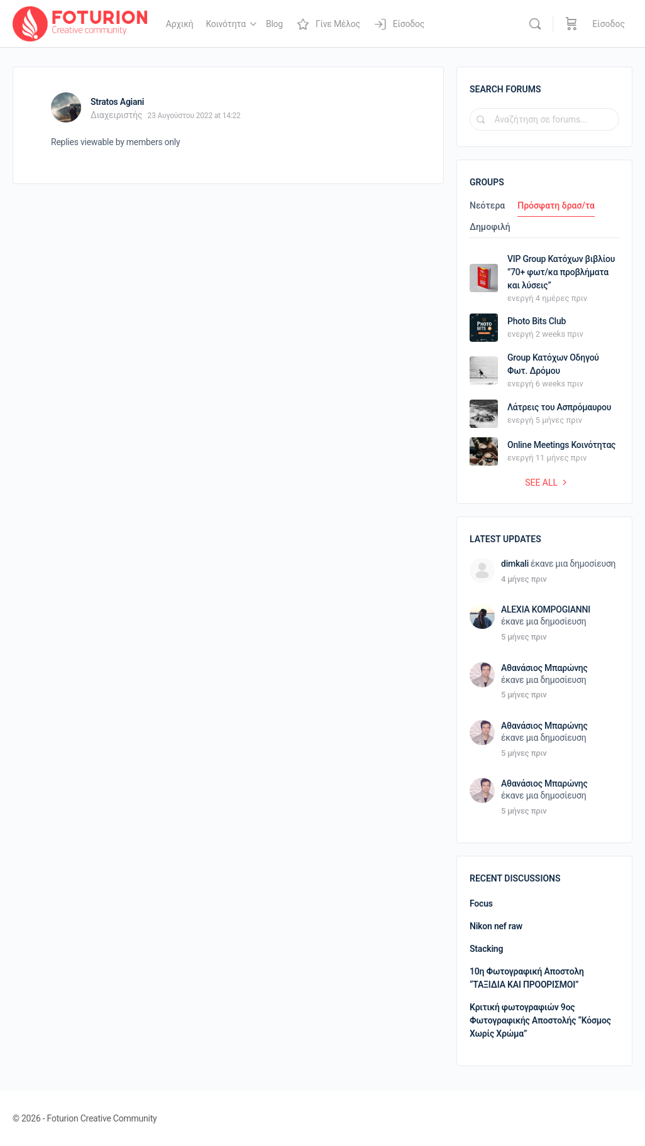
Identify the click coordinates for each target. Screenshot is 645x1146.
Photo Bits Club (536, 321)
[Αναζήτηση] (535, 23)
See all (547, 483)
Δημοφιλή (490, 227)
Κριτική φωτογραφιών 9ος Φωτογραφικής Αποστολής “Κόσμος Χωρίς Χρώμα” (540, 1020)
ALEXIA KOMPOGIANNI (545, 609)
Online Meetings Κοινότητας (561, 445)
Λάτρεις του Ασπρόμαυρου (559, 407)
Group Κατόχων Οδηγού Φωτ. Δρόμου (553, 364)
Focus (481, 903)
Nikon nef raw (496, 926)
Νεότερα (487, 205)
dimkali (515, 564)
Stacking (486, 949)
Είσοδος (608, 24)
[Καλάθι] (571, 24)
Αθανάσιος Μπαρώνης (544, 668)
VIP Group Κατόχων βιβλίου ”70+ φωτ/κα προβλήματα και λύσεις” (561, 272)
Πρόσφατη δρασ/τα (556, 205)
